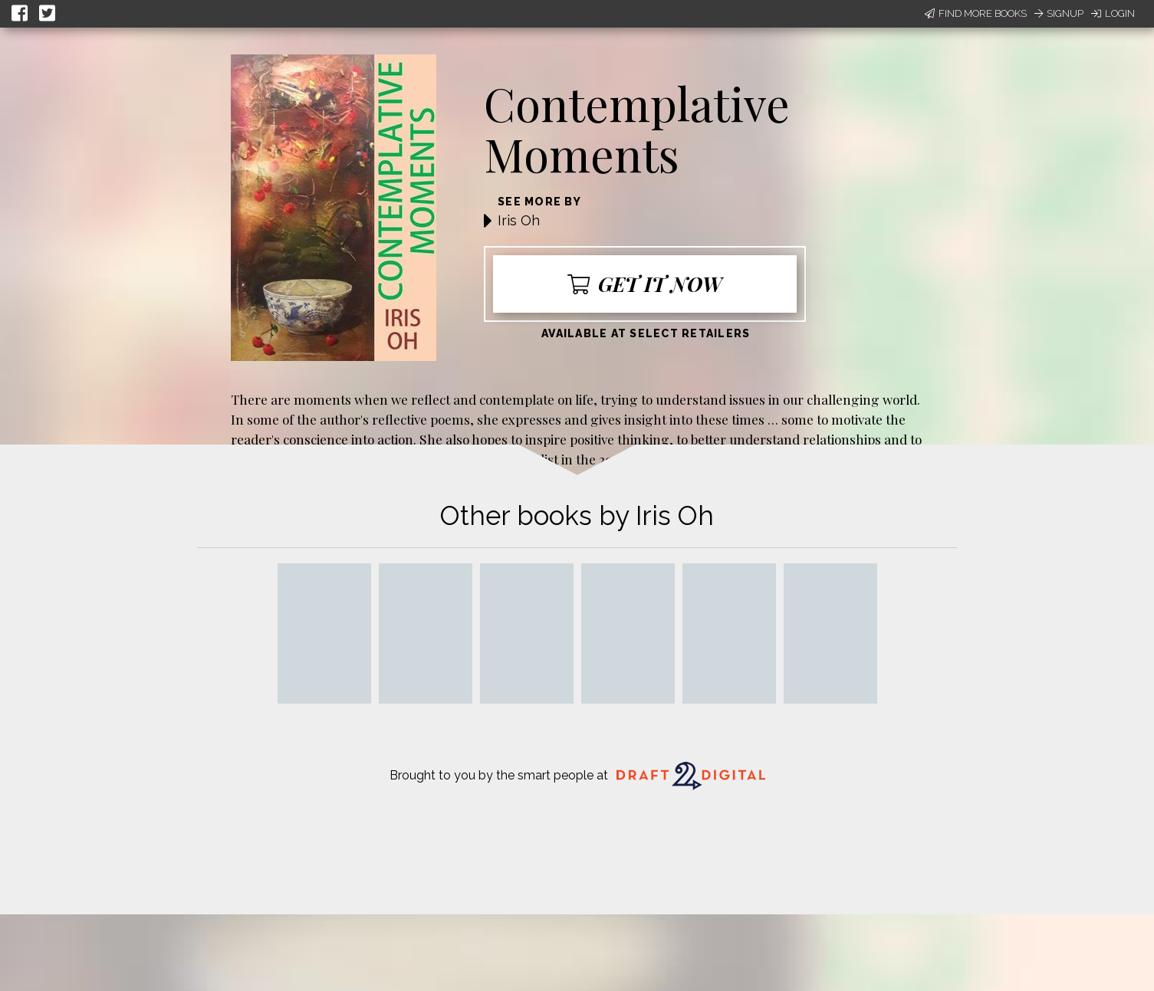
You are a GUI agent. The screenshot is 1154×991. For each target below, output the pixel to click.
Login (1113, 13)
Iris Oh (519, 220)
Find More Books (976, 13)
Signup (1058, 13)
